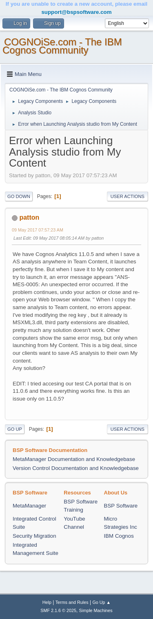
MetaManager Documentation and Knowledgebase (74, 459)
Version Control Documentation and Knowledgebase (76, 468)
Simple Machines (96, 610)
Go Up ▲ (101, 602)
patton (29, 217)
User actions (127, 196)
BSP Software (121, 506)
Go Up (14, 429)
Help (46, 602)
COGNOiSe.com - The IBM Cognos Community (62, 46)
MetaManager (29, 506)
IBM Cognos (119, 536)
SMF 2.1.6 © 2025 (58, 610)
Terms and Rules (72, 602)
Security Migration (34, 536)
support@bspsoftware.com (76, 12)
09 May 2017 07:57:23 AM (37, 229)
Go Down (18, 196)
